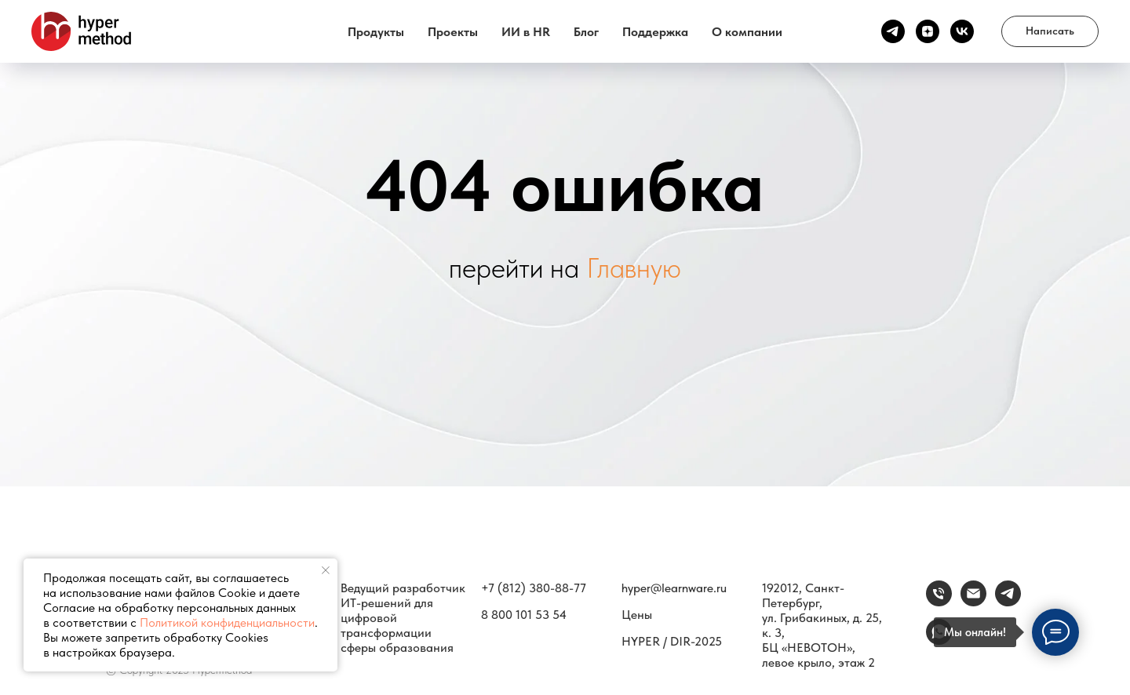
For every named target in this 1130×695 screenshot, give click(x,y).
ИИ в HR (525, 31)
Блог (586, 31)
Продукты (376, 31)
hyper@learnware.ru (674, 587)
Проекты (453, 31)
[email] (973, 602)
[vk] (962, 31)
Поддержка (655, 31)
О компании (747, 31)
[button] (1050, 31)
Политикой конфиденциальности (227, 622)
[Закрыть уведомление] (326, 570)
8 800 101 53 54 (524, 614)
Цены (637, 614)
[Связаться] (1008, 602)
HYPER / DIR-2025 (672, 641)
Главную (633, 268)
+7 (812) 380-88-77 (533, 587)
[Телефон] (939, 602)
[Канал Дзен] (927, 31)
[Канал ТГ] (893, 31)
